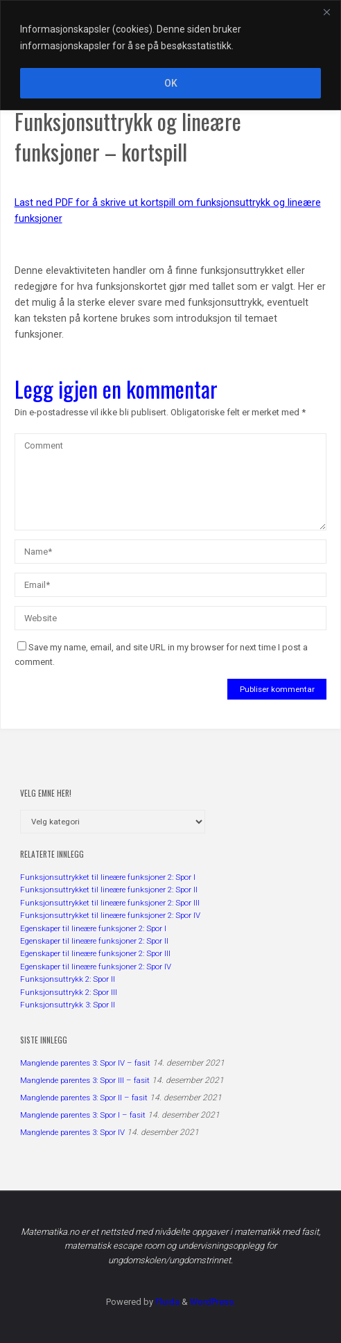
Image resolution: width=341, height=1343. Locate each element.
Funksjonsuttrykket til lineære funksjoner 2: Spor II (109, 889)
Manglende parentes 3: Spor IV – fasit (85, 1063)
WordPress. (213, 1302)
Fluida (166, 1302)
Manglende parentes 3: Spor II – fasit (84, 1097)
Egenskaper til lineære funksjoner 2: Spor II (94, 941)
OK (170, 83)
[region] (170, 55)
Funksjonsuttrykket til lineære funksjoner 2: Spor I (107, 877)
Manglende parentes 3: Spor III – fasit (85, 1080)
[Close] (326, 11)
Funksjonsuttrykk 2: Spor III (68, 992)
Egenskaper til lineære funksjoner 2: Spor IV (95, 966)
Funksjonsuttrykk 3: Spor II (67, 1005)
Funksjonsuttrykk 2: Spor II (67, 979)
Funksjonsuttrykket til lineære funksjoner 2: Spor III (110, 903)
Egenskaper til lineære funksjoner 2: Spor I (93, 928)
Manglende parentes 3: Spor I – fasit (83, 1115)
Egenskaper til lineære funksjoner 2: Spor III (95, 953)
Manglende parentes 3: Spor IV (72, 1132)
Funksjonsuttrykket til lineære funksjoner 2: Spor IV (110, 915)
